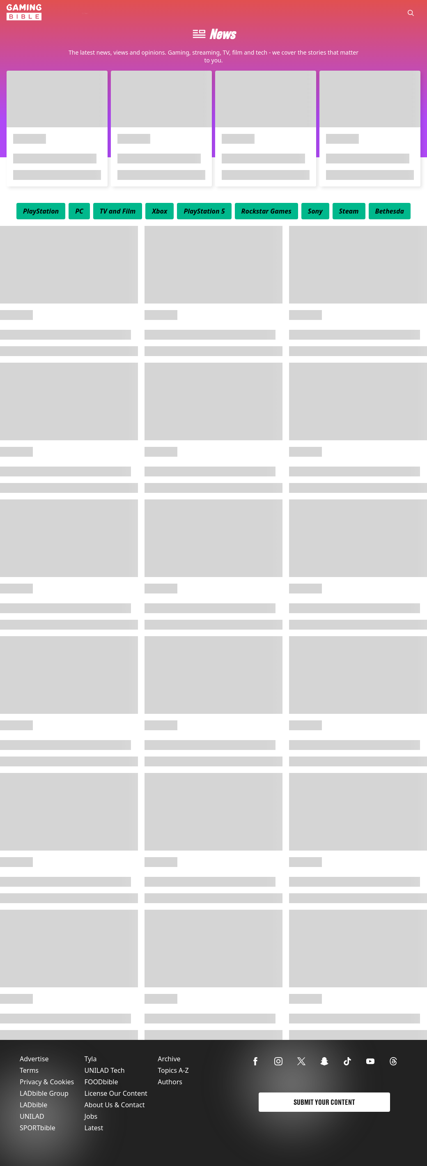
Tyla (91, 1058)
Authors (170, 1081)
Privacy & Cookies (47, 1081)
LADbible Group (44, 1093)
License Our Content (116, 1093)
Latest (94, 1127)
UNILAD (32, 1116)
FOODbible (101, 1081)
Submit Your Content (324, 1102)
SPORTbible (37, 1127)
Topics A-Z (173, 1070)
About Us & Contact (115, 1104)
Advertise (34, 1058)
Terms (29, 1070)
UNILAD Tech (105, 1070)
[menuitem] (40, 211)
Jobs (91, 1116)
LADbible (33, 1104)
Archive (169, 1058)
